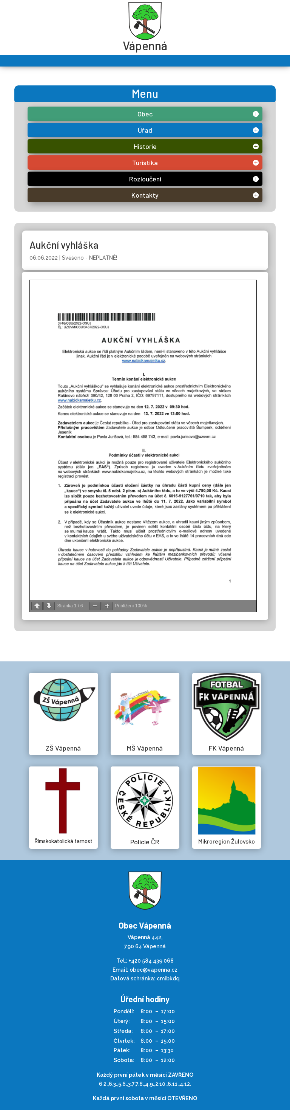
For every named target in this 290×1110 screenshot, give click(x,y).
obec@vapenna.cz (153, 970)
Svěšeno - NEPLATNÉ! (89, 258)
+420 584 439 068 (151, 961)
